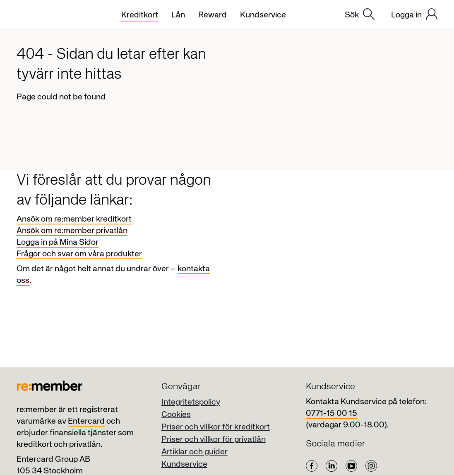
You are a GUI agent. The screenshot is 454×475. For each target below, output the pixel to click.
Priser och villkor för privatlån (213, 439)
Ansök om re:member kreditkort (74, 219)
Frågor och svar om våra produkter (79, 254)
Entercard (86, 421)
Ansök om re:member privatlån (72, 231)
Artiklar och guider (194, 452)
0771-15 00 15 (331, 413)
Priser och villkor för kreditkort (215, 427)
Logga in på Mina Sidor (57, 242)
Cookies (176, 414)
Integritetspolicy (190, 402)
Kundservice (184, 464)
